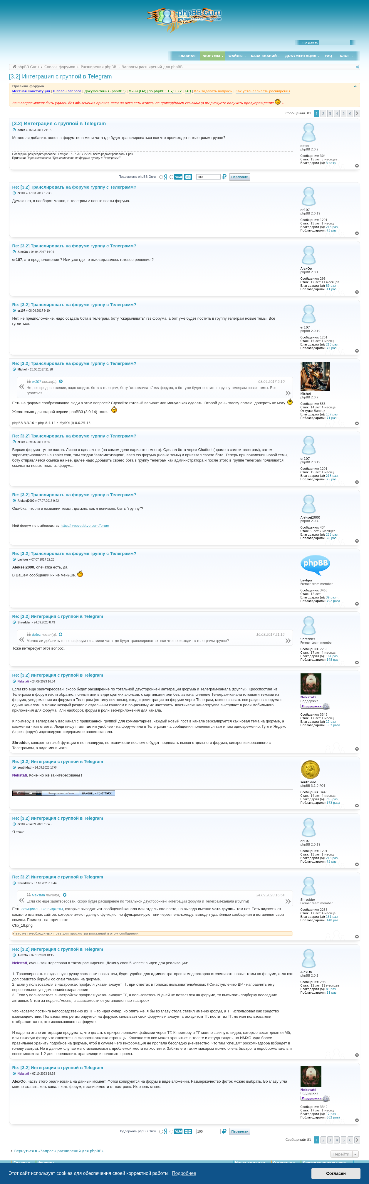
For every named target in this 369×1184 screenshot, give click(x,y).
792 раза (333, 601)
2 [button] (323, 113)
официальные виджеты (42, 909)
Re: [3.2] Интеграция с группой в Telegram (57, 616)
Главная (186, 56)
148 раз (332, 659)
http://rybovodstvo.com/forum (85, 526)
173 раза (333, 802)
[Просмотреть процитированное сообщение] (61, 381)
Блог (344, 56)
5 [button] (344, 113)
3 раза (331, 163)
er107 (36, 382)
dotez (36, 635)
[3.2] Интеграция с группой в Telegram (60, 76)
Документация (300, 56)
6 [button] (350, 113)
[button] (357, 113)
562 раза (333, 725)
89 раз (331, 285)
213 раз (332, 227)
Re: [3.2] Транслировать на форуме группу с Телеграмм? (74, 553)
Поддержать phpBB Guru (137, 176)
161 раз (332, 656)
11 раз (332, 289)
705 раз (332, 799)
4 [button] (337, 113)
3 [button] (330, 113)
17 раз (331, 721)
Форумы (211, 56)
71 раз (332, 418)
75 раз (332, 230)
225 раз (332, 534)
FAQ (328, 56)
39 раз (331, 597)
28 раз (332, 538)
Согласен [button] (336, 1173)
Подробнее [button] (184, 1173)
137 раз (332, 414)
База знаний (264, 56)
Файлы (236, 56)
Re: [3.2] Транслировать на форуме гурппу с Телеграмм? (74, 187)
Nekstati (38, 895)
